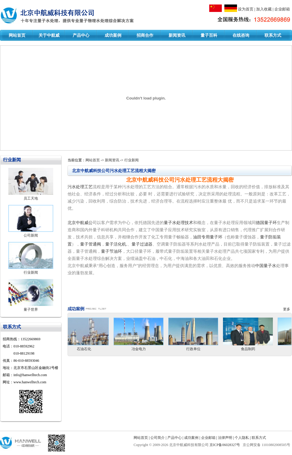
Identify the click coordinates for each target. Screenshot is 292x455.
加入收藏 (264, 9)
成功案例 (113, 35)
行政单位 (199, 349)
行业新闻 (31, 272)
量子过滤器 (142, 244)
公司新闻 (31, 235)
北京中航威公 (80, 222)
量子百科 (209, 35)
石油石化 (90, 349)
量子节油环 (111, 251)
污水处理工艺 (80, 187)
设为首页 (245, 9)
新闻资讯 (177, 35)
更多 (287, 309)
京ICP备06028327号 (225, 445)
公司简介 (157, 438)
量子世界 (31, 309)
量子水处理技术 (178, 222)
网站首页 (17, 35)
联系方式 (273, 35)
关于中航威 (49, 35)
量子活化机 (115, 244)
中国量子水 (265, 265)
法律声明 (225, 438)
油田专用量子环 (207, 237)
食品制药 (254, 349)
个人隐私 (242, 438)
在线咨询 (241, 35)
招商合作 (145, 35)
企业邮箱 (282, 9)
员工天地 (31, 198)
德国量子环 (266, 222)
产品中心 (81, 35)
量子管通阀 (90, 244)
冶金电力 (144, 349)
